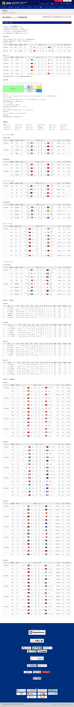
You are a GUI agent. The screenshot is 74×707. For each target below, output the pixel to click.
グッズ (46, 7)
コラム (35, 7)
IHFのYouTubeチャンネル (8, 31)
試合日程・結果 (57, 16)
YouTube (68, 47)
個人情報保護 (62, 704)
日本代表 (10, 7)
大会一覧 (5, 12)
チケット (23, 7)
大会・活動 (17, 7)
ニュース (4, 7)
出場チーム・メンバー (50, 16)
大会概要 (44, 16)
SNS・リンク (52, 7)
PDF (62, 47)
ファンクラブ (60, 7)
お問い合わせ (69, 704)
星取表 (19, 39)
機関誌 (41, 7)
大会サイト (18, 27)
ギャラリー (30, 7)
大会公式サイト (6, 26)
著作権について (55, 704)
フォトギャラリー (12, 12)
